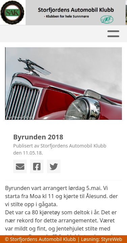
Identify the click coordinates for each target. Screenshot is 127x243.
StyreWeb (111, 239)
